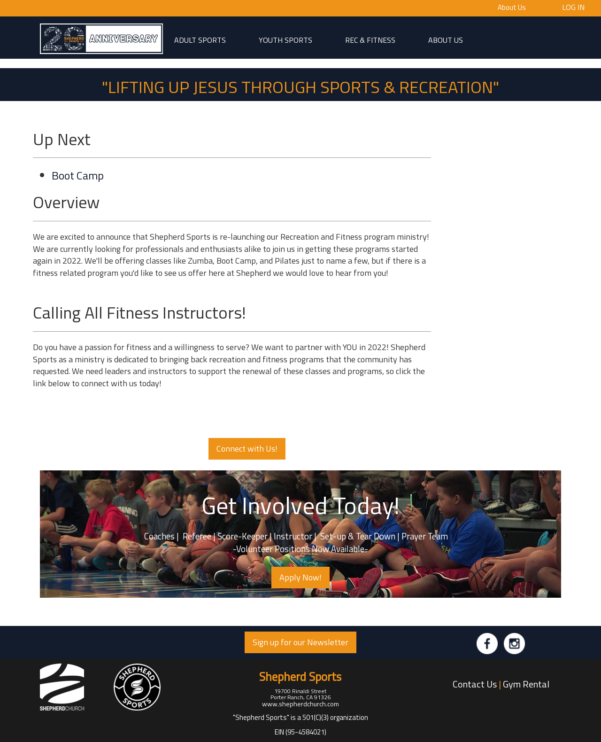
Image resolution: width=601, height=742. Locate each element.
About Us (512, 7)
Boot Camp (78, 175)
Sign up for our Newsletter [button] (300, 642)
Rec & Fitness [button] (370, 39)
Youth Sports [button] (285, 39)
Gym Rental (526, 684)
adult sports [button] (200, 39)
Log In (573, 6)
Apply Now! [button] (300, 577)
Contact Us (475, 684)
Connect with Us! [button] (246, 448)
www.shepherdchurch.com (300, 704)
